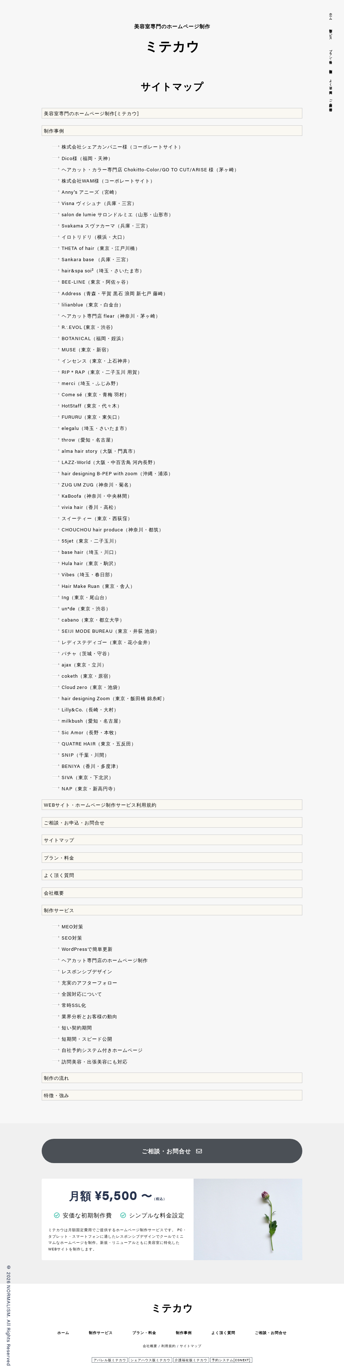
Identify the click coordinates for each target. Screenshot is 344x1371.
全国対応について (82, 993)
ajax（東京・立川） (84, 664)
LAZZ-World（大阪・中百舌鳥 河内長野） (110, 462)
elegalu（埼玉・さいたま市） (96, 428)
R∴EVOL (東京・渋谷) (87, 326)
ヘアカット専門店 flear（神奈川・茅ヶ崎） (111, 315)
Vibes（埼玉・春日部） (88, 574)
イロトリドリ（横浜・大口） (95, 236)
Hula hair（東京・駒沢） (90, 563)
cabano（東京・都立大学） (93, 619)
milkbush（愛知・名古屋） (93, 720)
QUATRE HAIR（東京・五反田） (99, 743)
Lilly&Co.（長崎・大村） (90, 709)
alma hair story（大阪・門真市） (100, 450)
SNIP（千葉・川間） (85, 754)
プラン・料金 (59, 857)
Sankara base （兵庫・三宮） (96, 259)
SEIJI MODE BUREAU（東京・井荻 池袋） (111, 630)
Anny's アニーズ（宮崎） (91, 191)
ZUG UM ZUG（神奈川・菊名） (98, 484)
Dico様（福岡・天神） (87, 158)
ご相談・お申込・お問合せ (74, 822)
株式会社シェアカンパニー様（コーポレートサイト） (122, 146)
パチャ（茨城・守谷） (87, 653)
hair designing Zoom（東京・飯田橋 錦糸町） (114, 698)
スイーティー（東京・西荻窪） (97, 518)
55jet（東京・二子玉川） (90, 540)
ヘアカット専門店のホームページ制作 (105, 960)
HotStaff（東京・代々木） (92, 405)
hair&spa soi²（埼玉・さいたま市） (103, 270)
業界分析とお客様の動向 (89, 1016)
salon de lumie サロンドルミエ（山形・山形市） (118, 214)
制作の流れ (56, 1077)
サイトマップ (59, 839)
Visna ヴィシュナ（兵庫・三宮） (99, 203)
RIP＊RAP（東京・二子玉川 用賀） (102, 371)
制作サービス (59, 910)
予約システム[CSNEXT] (231, 1360)
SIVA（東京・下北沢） (88, 777)
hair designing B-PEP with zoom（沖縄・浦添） (117, 473)
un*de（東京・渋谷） (86, 608)
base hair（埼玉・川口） (90, 551)
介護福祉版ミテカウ (191, 1360)
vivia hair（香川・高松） (90, 506)
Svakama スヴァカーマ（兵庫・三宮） (106, 225)
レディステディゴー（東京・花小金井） (107, 642)
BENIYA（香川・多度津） (91, 765)
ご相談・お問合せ (172, 1151)
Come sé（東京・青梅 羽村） (95, 394)
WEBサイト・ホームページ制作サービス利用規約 (100, 804)
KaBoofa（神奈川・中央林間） (97, 495)
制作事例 (54, 130)
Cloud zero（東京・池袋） (92, 687)
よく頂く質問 (59, 874)
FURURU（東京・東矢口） (92, 416)
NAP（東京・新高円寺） (90, 788)
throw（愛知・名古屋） (89, 439)
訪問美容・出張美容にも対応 (95, 1061)
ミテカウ (172, 1308)
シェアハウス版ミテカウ (150, 1360)
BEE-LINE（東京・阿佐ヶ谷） (96, 281)
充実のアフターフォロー (89, 982)
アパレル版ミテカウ (110, 1360)
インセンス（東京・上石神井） (97, 360)
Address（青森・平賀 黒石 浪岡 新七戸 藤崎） (115, 293)
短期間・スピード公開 (87, 1038)
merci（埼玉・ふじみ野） (91, 383)
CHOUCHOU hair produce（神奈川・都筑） (113, 529)
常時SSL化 (74, 1005)
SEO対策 (72, 937)
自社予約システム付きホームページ (102, 1049)
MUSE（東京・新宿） (87, 349)
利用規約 (168, 1345)
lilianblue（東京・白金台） (93, 304)
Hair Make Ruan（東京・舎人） (98, 585)
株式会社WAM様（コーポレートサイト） (108, 180)
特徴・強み (56, 1095)
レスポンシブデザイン (87, 971)
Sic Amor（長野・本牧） (90, 732)
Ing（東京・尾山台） (86, 597)
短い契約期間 (77, 1027)
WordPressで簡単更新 (87, 948)
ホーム (63, 1332)
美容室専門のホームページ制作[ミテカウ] (91, 113)
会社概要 (54, 892)
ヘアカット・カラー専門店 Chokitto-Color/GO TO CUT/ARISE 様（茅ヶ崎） (150, 169)
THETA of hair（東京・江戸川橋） (101, 247)
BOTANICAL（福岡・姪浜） (94, 338)
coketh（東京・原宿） (87, 675)
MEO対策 (72, 926)
